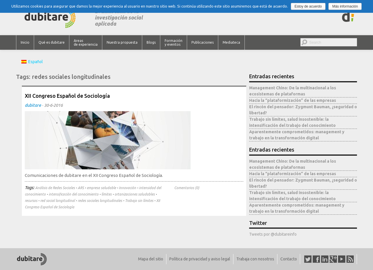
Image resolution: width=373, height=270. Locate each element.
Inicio (25, 42)
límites (106, 194)
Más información (345, 6)
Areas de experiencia (86, 42)
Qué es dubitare (51, 42)
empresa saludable (101, 188)
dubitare (33, 105)
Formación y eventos (173, 42)
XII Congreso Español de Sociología (67, 96)
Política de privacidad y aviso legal (199, 259)
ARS (81, 188)
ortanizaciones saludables (135, 194)
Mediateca (231, 42)
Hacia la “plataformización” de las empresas (292, 100)
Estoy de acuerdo (308, 6)
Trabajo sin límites (139, 200)
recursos (31, 200)
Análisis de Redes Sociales (55, 188)
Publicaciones (202, 42)
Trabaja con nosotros (255, 259)
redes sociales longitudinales (100, 200)
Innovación (127, 188)
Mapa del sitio (150, 259)
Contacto (288, 259)
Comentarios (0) (186, 188)
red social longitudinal (57, 200)
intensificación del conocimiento (73, 194)
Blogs (151, 42)
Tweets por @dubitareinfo (273, 234)
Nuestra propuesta (122, 42)
